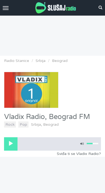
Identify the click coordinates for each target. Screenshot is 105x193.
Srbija (41, 60)
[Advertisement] (52, 34)
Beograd (60, 60)
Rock (10, 124)
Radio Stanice (16, 60)
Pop (23, 124)
